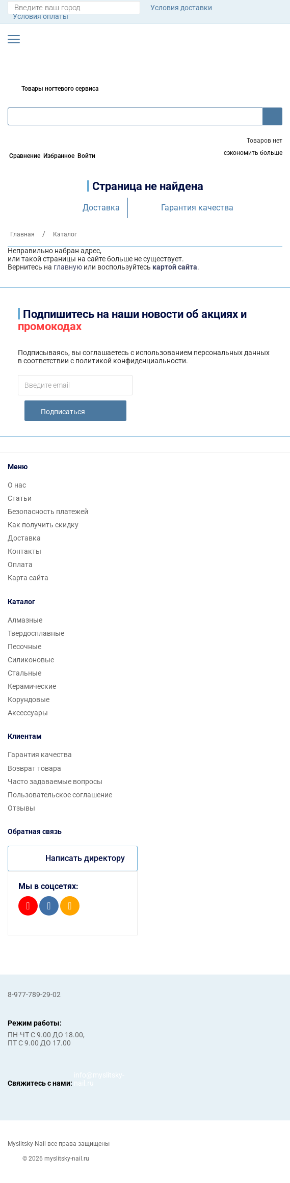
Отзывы (21, 808)
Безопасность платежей (48, 511)
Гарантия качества (197, 207)
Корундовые (28, 699)
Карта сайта (28, 578)
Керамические (32, 686)
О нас (17, 485)
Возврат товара (34, 768)
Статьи (20, 498)
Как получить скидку (43, 525)
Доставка (101, 207)
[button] (14, 39)
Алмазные (25, 620)
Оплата (20, 564)
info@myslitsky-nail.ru (84, 1079)
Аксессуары (28, 713)
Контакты (24, 551)
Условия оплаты (40, 16)
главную (68, 267)
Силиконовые (31, 660)
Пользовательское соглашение (60, 795)
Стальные (24, 673)
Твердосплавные (36, 633)
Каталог (21, 602)
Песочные (24, 646)
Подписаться (63, 412)
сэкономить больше (253, 152)
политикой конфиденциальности (130, 361)
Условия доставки (181, 8)
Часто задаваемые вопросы (55, 781)
